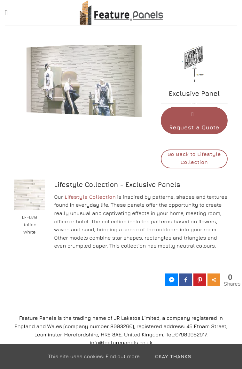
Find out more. (123, 356)
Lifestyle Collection (90, 197)
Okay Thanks (173, 356)
